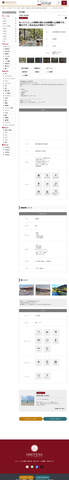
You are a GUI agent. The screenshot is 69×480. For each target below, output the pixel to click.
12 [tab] (54, 64)
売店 (6, 88)
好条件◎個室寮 (24, 68)
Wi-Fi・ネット (8, 46)
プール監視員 (7, 93)
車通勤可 (6, 58)
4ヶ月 (6, 139)
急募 (6, 68)
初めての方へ (36, 461)
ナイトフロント (8, 83)
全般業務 (6, 117)
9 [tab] (48, 64)
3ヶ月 (6, 137)
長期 (6, 142)
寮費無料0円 (37, 68)
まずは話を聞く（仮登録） (26, 477)
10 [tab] (50, 64)
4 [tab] (38, 64)
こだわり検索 (23, 461)
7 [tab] (44, 64)
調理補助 (6, 105)
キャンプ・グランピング (9, 125)
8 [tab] (46, 64)
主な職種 (43, 461)
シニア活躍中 (25, 75)
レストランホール (8, 76)
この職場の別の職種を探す (42, 477)
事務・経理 (7, 90)
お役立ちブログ (50, 461)
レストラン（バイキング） (10, 78)
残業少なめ (7, 66)
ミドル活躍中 (7, 61)
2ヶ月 (6, 135)
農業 (6, 115)
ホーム (16, 461)
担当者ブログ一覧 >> (60, 408)
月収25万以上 (7, 51)
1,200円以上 (7, 147)
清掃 (6, 100)
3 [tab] (36, 64)
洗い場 (6, 98)
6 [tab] (42, 64)
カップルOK (7, 56)
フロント (6, 80)
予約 (6, 85)
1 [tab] (31, 64)
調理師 (6, 103)
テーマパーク (7, 122)
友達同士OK (7, 63)
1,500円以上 (7, 154)
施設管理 (6, 120)
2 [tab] (33, 64)
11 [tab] (52, 64)
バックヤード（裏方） (9, 107)
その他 (6, 112)
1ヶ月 (6, 132)
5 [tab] (40, 64)
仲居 (6, 73)
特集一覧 (30, 461)
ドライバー (7, 110)
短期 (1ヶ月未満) (8, 130)
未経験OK (7, 53)
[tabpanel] (22, 60)
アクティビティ (8, 95)
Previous (18, 60)
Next (68, 60)
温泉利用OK (7, 48)
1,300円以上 (7, 149)
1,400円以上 (7, 152)
